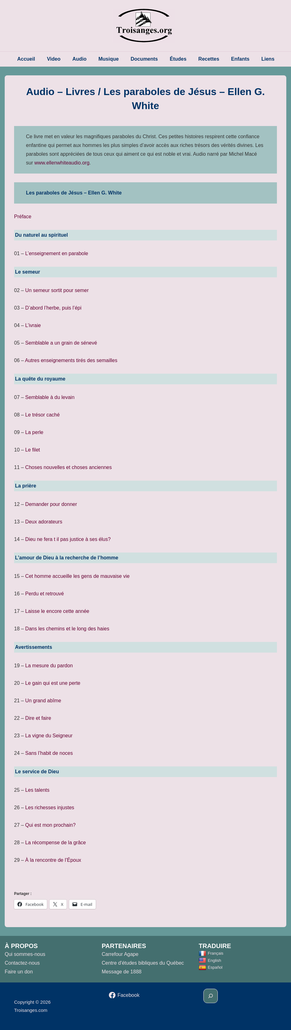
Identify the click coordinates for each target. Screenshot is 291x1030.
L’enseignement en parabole (56, 253)
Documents (144, 59)
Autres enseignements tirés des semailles (71, 360)
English (210, 960)
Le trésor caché (42, 414)
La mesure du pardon (49, 665)
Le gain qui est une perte (52, 683)
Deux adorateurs (43, 521)
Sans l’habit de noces (49, 753)
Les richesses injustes (49, 807)
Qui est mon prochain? (50, 825)
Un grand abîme (43, 700)
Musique (109, 59)
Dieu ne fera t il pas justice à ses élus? (68, 539)
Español (210, 967)
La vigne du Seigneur (49, 735)
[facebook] (124, 995)
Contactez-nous (22, 963)
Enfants (240, 59)
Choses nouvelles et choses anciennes (68, 467)
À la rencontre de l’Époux (53, 860)
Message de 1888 (121, 971)
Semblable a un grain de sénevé (61, 343)
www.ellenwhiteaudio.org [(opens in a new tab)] (61, 162)
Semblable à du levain (49, 397)
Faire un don (19, 971)
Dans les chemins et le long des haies (67, 628)
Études (178, 59)
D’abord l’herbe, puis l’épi (53, 308)
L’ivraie (33, 325)
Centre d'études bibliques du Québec (143, 963)
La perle (34, 432)
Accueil (26, 59)
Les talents (37, 790)
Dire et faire (38, 718)
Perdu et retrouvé (44, 593)
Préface (22, 216)
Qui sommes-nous (25, 954)
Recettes (208, 59)
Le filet (32, 449)
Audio (79, 59)
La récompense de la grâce (55, 842)
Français (211, 953)
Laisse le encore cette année (57, 611)
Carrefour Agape (120, 954)
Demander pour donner (51, 504)
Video (53, 59)
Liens (267, 59)
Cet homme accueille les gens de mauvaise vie (77, 576)
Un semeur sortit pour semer (57, 290)
